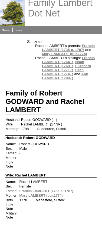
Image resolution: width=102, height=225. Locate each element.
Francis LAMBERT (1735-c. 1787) (68, 48)
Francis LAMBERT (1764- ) (68, 60)
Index (18, 30)
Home (6, 30)
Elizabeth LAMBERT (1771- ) (66, 68)
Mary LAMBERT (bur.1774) (64, 54)
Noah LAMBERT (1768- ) (63, 64)
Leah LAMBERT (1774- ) (63, 72)
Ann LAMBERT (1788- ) (65, 76)
